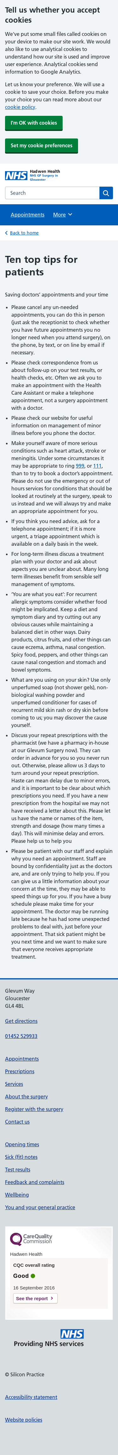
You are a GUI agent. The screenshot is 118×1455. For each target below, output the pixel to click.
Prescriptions (19, 1071)
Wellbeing (17, 1195)
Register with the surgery (34, 1109)
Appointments (27, 214)
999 (80, 466)
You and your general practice (40, 1207)
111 (97, 466)
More (63, 214)
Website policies (23, 1420)
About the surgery (26, 1096)
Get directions (21, 1021)
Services (14, 1084)
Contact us (17, 1122)
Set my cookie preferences (41, 145)
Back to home (24, 233)
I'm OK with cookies (34, 123)
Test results (17, 1169)
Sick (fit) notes (21, 1157)
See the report (32, 1298)
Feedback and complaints (34, 1182)
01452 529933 (21, 1036)
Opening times (22, 1144)
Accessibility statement (31, 1397)
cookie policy (20, 107)
